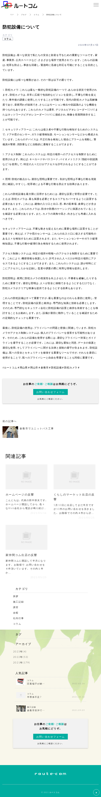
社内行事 (18, 618)
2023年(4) (19, 651)
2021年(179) (21, 662)
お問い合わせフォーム (50, 392)
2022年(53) (20, 657)
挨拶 (16, 596)
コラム (36, 14)
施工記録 (18, 601)
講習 (16, 607)
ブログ (24, 14)
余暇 (16, 612)
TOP (12, 14)
